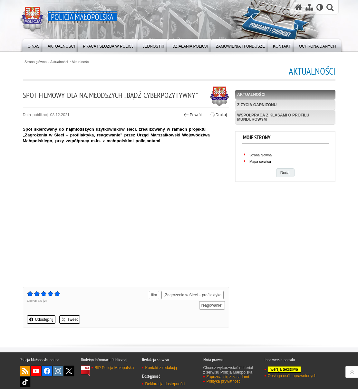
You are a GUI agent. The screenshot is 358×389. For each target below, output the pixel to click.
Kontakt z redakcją (161, 368)
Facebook (47, 371)
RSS (25, 371)
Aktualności (59, 62)
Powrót (193, 114)
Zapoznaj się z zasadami (228, 377)
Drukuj (218, 114)
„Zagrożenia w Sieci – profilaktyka (192, 295)
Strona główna (35, 62)
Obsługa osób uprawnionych (292, 376)
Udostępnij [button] (41, 319)
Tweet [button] (70, 319)
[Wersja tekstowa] (319, 7)
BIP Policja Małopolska (114, 368)
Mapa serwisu (260, 161)
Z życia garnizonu (256, 105)
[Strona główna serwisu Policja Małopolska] (298, 7)
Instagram (58, 371)
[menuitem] (34, 45)
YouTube (36, 371)
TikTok (25, 382)
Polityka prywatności (224, 381)
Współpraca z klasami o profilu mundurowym (273, 117)
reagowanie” (212, 305)
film (154, 295)
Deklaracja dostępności (165, 384)
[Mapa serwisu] (309, 7)
